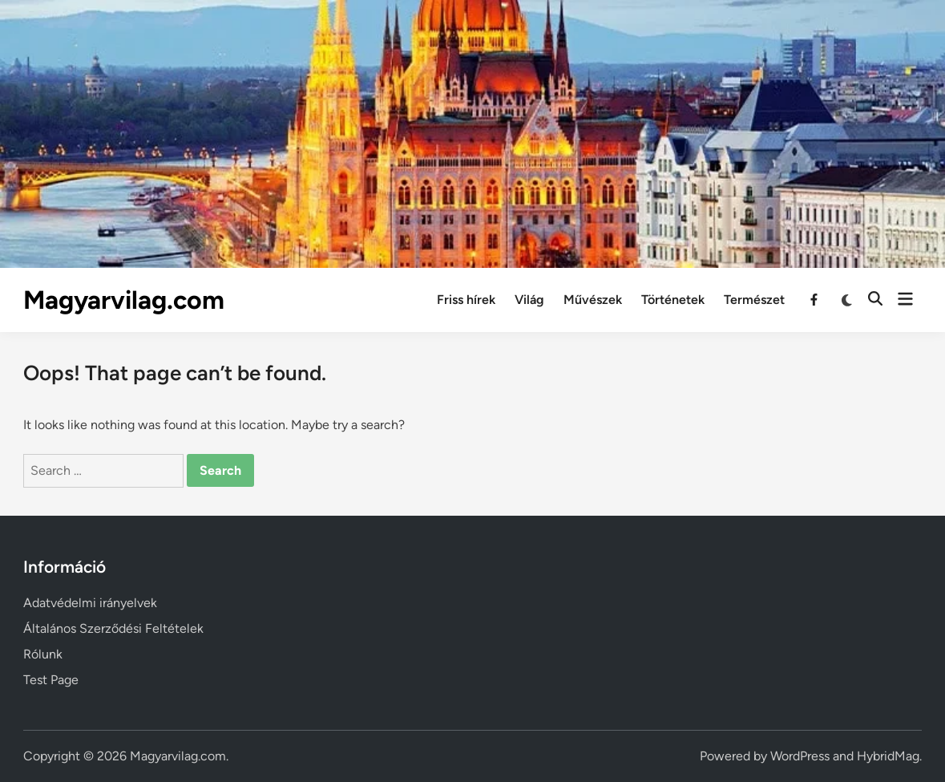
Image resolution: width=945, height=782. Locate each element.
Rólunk (43, 654)
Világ (529, 299)
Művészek (592, 299)
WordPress (800, 756)
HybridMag (888, 756)
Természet (754, 299)
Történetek (673, 299)
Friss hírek (466, 299)
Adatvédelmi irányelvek (90, 602)
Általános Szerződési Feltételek (113, 628)
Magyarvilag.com (123, 300)
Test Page (51, 679)
